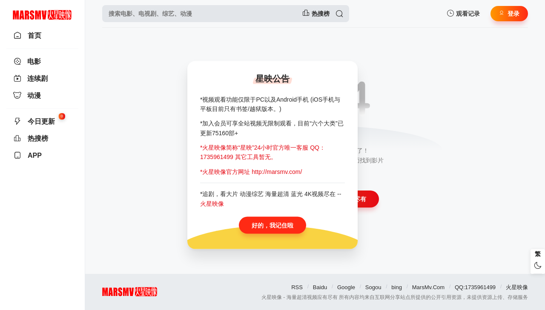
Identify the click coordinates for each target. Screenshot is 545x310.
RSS (297, 287)
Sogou (373, 287)
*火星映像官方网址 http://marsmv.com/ (251, 171)
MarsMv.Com (428, 287)
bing (396, 287)
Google (346, 287)
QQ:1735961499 (475, 287)
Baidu (320, 287)
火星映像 (517, 287)
